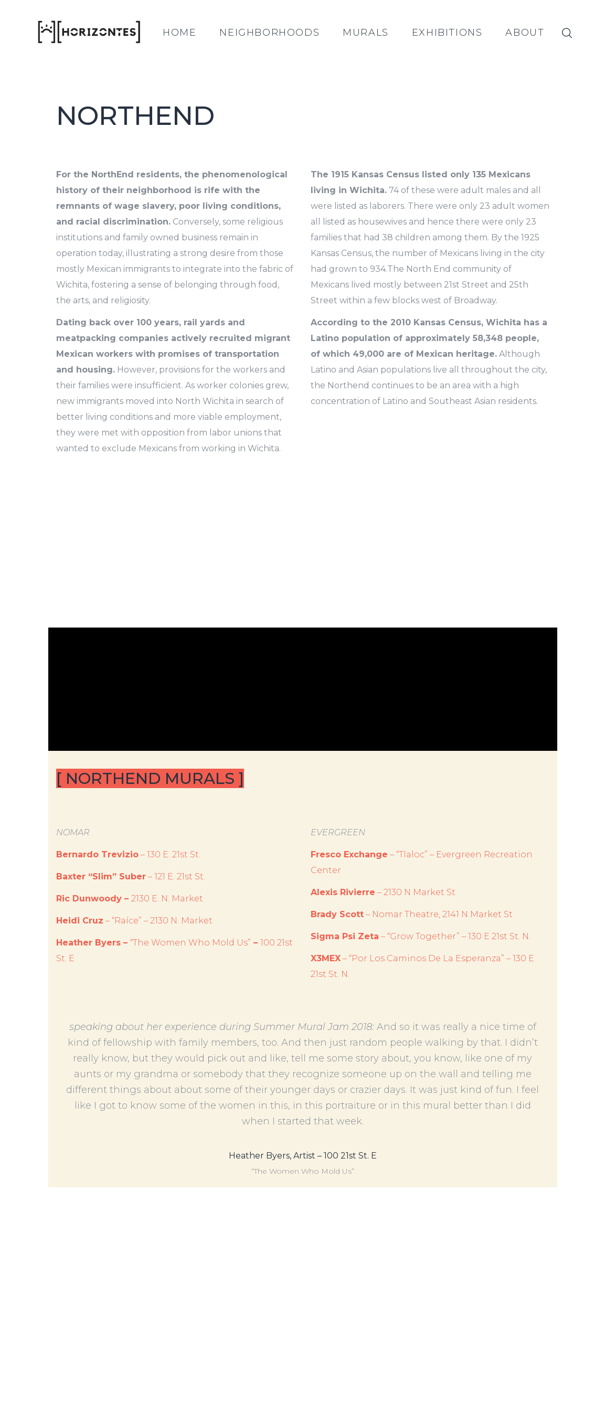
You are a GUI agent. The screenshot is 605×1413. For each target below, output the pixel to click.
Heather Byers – (93, 943)
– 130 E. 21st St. (128, 854)
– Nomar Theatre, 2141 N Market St (412, 914)
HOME (179, 32)
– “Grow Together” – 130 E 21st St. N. (420, 936)
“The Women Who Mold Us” (190, 943)
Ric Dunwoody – (93, 899)
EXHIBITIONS (447, 32)
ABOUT (524, 32)
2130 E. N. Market (167, 899)
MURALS (366, 32)
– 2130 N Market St (383, 892)
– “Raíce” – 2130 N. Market (134, 921)
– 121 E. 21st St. (130, 876)
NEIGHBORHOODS (269, 32)
